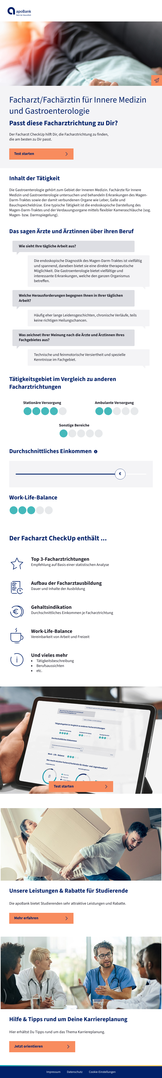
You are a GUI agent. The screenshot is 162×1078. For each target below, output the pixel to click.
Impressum (53, 1072)
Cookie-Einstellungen (102, 1072)
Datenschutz (74, 1072)
